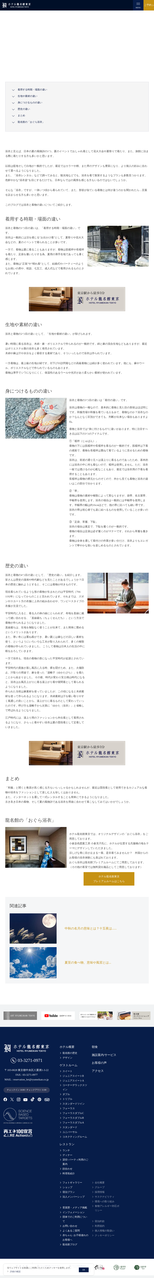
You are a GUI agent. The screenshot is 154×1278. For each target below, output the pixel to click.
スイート (67, 1071)
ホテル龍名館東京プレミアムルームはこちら (109, 879)
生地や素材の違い (27, 96)
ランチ (66, 1150)
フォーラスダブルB (73, 1118)
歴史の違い (24, 109)
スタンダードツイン (74, 1103)
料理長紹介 (69, 1173)
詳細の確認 (15, 1271)
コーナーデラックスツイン (76, 1087)
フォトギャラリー (72, 1182)
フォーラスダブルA (73, 1122)
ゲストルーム (68, 1065)
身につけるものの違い (30, 102)
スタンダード (70, 1127)
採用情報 (100, 1192)
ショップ (67, 1187)
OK (83, 1270)
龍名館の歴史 (70, 1053)
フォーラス (69, 1108)
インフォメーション (74, 1212)
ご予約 (148, 5)
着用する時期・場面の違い (32, 89)
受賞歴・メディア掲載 (75, 1207)
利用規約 (100, 1226)
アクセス (98, 1071)
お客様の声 (99, 1062)
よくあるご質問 (71, 1226)
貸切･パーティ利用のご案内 (77, 1161)
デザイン (67, 1057)
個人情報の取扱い (104, 1230)
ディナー (67, 1155)
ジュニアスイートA (73, 1080)
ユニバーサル (70, 1132)
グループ (100, 1187)
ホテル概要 (67, 1047)
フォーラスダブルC (73, 1113)
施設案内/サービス (104, 1054)
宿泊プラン (69, 1192)
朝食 (95, 1047)
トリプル (67, 1099)
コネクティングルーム (75, 1136)
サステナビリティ (104, 1196)
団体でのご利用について (76, 1217)
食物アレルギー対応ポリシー (108, 1208)
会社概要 (100, 1182)
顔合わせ (67, 1168)
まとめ (21, 115)
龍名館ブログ (70, 1240)
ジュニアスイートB (73, 1076)
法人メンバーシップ (74, 1196)
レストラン (67, 1144)
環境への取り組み (104, 1201)
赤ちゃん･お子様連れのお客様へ (77, 1233)
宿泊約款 (100, 1221)
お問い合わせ (70, 1221)
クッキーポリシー (104, 1235)
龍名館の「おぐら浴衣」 (31, 122)
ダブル (66, 1094)
